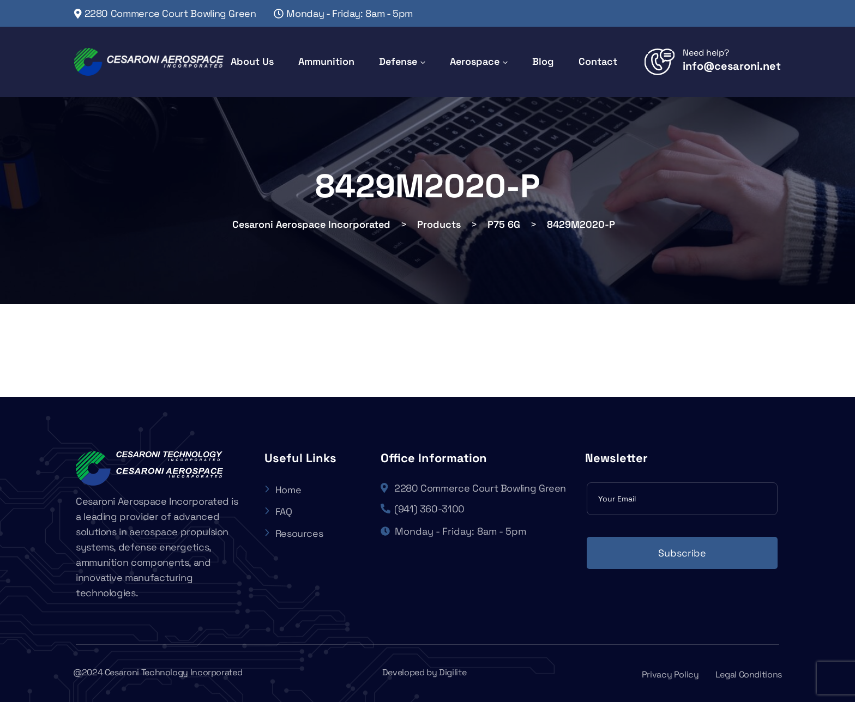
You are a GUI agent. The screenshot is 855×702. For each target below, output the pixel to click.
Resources (293, 533)
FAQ (278, 511)
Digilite (452, 672)
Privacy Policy (670, 674)
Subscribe (682, 553)
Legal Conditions (748, 674)
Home (283, 489)
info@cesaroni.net (732, 66)
